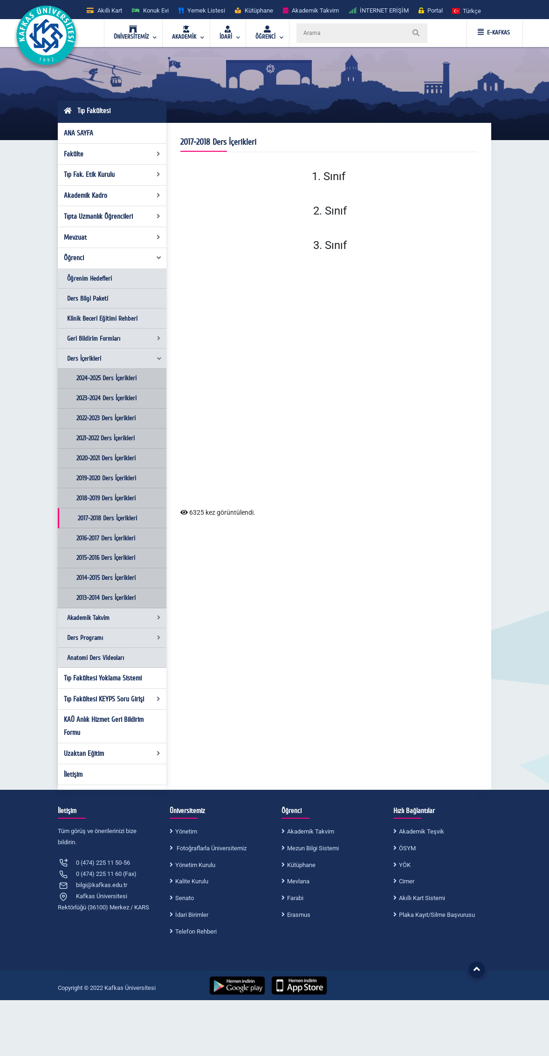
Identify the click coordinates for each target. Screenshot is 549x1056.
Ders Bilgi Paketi (87, 299)
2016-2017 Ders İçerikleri (105, 538)
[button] (467, 10)
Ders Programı (113, 638)
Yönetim (186, 831)
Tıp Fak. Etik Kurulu (112, 174)
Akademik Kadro (112, 195)
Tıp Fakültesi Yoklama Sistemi (103, 678)
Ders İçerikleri (114, 359)
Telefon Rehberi (196, 931)
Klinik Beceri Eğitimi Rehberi (102, 319)
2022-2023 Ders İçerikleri (106, 418)
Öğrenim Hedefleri (89, 278)
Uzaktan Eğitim (112, 753)
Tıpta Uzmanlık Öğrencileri (112, 216)
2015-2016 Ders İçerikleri (105, 558)
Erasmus (298, 914)
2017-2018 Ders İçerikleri (107, 518)
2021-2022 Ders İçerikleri (105, 438)
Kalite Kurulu (191, 881)
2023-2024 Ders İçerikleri (106, 398)
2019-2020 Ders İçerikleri (106, 478)
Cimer (406, 881)
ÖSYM (407, 848)
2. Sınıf (328, 210)
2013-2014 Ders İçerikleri (106, 598)
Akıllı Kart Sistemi (422, 898)
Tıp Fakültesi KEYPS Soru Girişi (112, 699)
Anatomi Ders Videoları (95, 658)
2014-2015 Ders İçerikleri (106, 578)
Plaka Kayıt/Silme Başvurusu (437, 914)
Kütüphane (301, 864)
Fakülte (112, 154)
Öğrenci (113, 258)
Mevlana (298, 881)
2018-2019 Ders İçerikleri (106, 498)
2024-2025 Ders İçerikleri (106, 378)
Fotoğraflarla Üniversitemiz (211, 848)
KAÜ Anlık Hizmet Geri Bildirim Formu (104, 726)
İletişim (73, 774)
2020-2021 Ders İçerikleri (106, 458)
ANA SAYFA (78, 133)
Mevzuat (112, 237)
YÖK (405, 864)
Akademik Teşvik (421, 831)
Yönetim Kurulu (195, 864)
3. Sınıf (329, 245)
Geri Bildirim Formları (113, 339)
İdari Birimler (191, 914)
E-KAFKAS (494, 32)
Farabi (295, 898)
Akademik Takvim (113, 618)
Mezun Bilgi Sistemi (313, 848)
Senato (184, 898)
